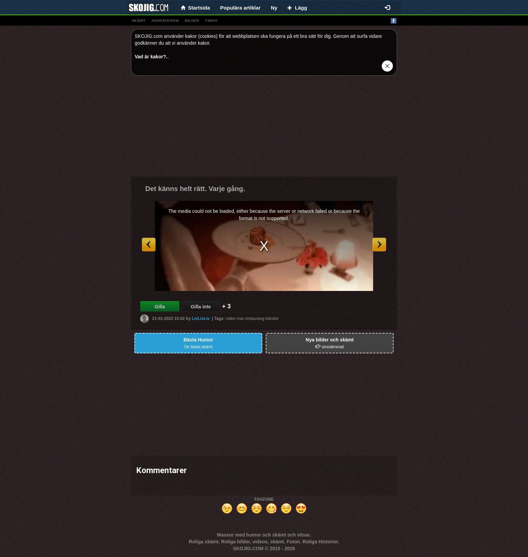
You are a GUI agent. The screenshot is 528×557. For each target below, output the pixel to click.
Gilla (160, 306)
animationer (165, 20)
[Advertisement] (264, 128)
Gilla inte (201, 306)
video (211, 20)
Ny (274, 8)
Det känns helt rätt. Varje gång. (195, 188)
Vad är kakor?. (151, 56)
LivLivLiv (200, 318)
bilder (192, 20)
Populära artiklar (240, 8)
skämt (138, 20)
